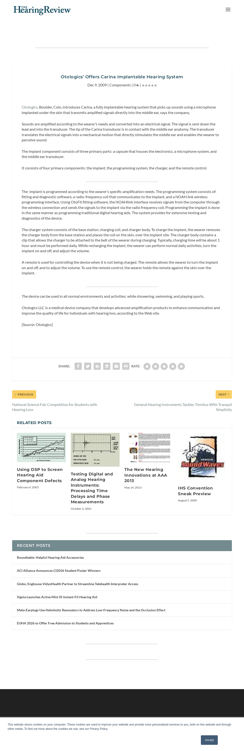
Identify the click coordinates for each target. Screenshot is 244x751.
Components (120, 70)
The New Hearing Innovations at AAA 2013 (145, 460)
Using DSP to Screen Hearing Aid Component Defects (40, 460)
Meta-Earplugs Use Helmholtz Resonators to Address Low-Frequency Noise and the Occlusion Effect (91, 595)
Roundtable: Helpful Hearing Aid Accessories (50, 543)
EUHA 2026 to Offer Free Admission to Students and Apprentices (65, 608)
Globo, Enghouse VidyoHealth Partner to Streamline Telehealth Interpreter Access (77, 569)
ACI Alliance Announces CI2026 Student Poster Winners (59, 556)
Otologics (30, 92)
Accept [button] (209, 740)
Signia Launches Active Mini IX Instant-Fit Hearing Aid (57, 582)
